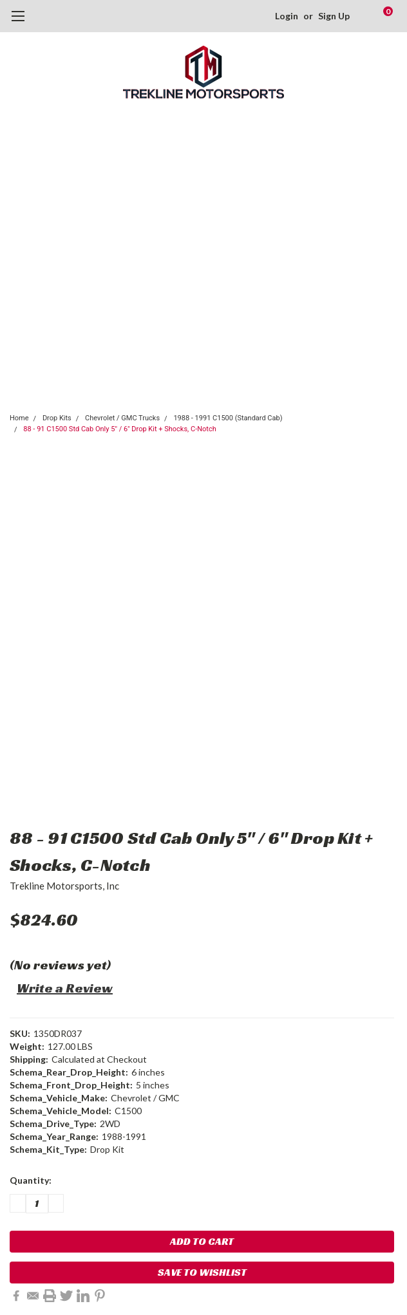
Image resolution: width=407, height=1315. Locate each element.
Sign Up (334, 15)
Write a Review (65, 988)
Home (19, 418)
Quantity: (31, 1180)
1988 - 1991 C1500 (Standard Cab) (227, 418)
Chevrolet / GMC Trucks (122, 418)
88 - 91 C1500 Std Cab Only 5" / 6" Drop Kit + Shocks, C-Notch (119, 429)
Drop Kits (57, 418)
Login (286, 15)
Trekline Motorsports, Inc (64, 885)
